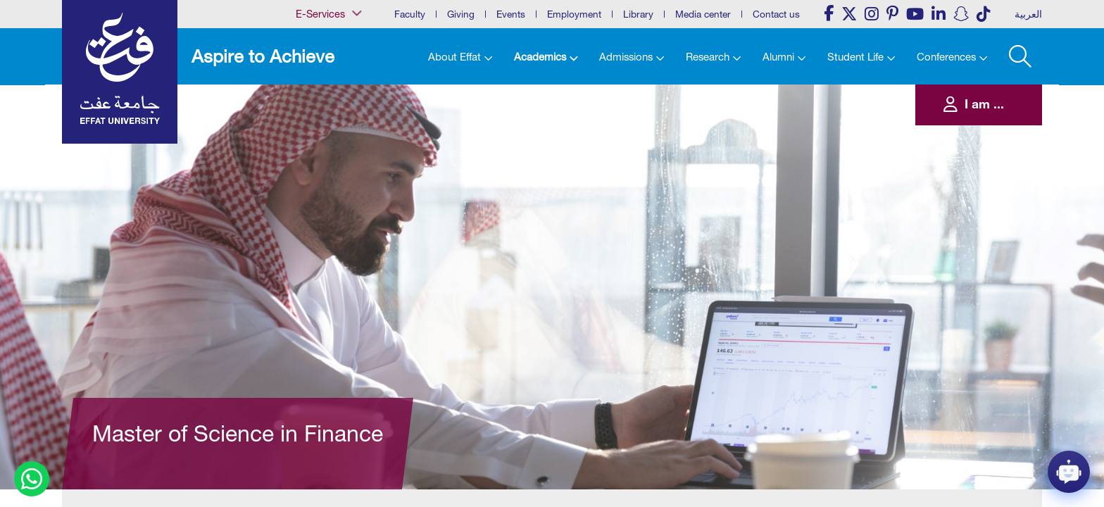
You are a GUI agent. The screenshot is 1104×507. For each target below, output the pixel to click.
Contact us (776, 14)
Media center (703, 14)
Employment (574, 14)
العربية (1028, 14)
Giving (461, 14)
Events (510, 14)
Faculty (409, 14)
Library (638, 14)
